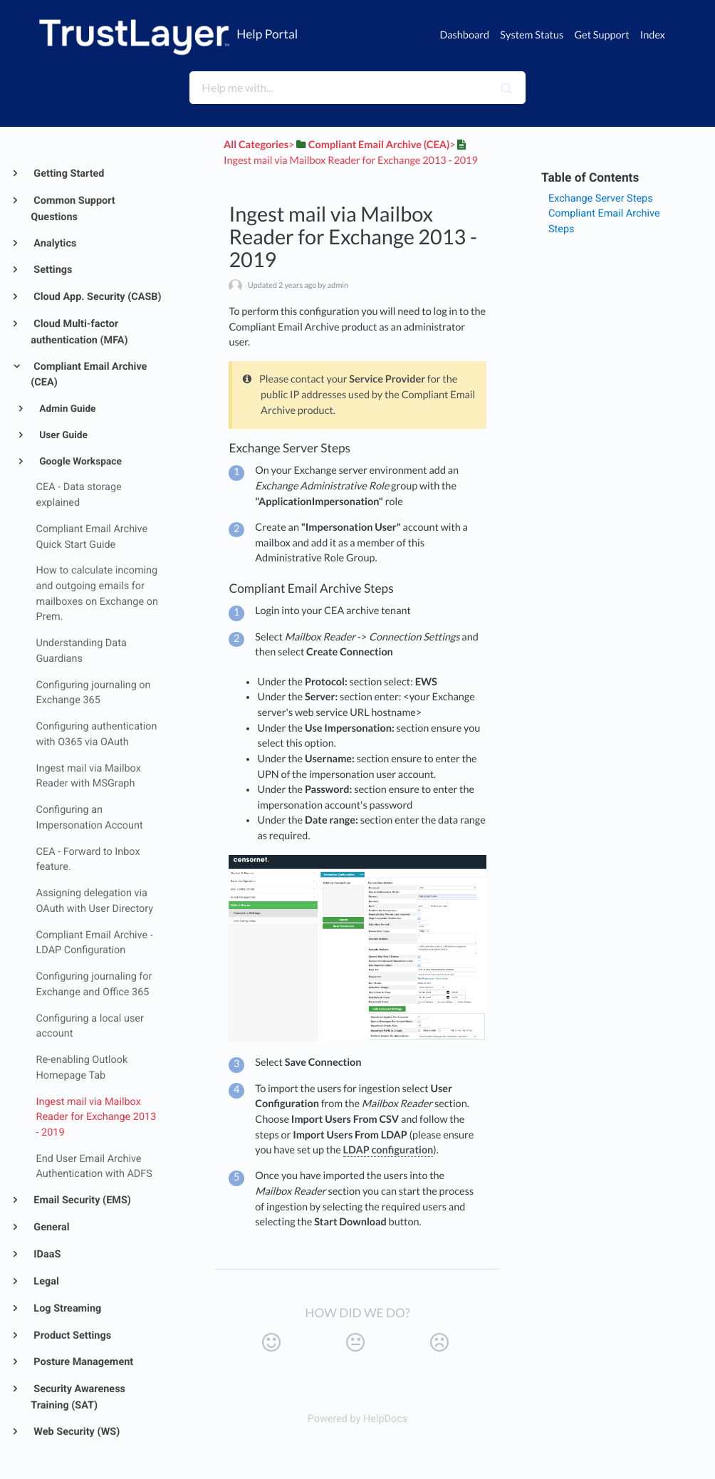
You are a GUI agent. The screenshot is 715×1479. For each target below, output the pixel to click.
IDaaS (46, 1254)
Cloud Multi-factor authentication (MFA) (79, 332)
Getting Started (68, 173)
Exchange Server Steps (600, 198)
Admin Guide (66, 409)
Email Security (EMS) (81, 1200)
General (50, 1227)
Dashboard (464, 35)
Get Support (601, 35)
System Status (531, 35)
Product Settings (71, 1335)
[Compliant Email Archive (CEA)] (371, 145)
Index (652, 35)
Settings (52, 270)
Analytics (54, 243)
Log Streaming (66, 1308)
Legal (45, 1281)
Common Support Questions (73, 208)
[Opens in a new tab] (358, 1419)
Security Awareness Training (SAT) (78, 1397)
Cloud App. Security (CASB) (96, 297)
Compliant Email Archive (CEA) (89, 374)
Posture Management (82, 1362)
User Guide (62, 435)
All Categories (256, 145)
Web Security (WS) (75, 1432)
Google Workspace (79, 461)
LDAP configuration (388, 1150)
